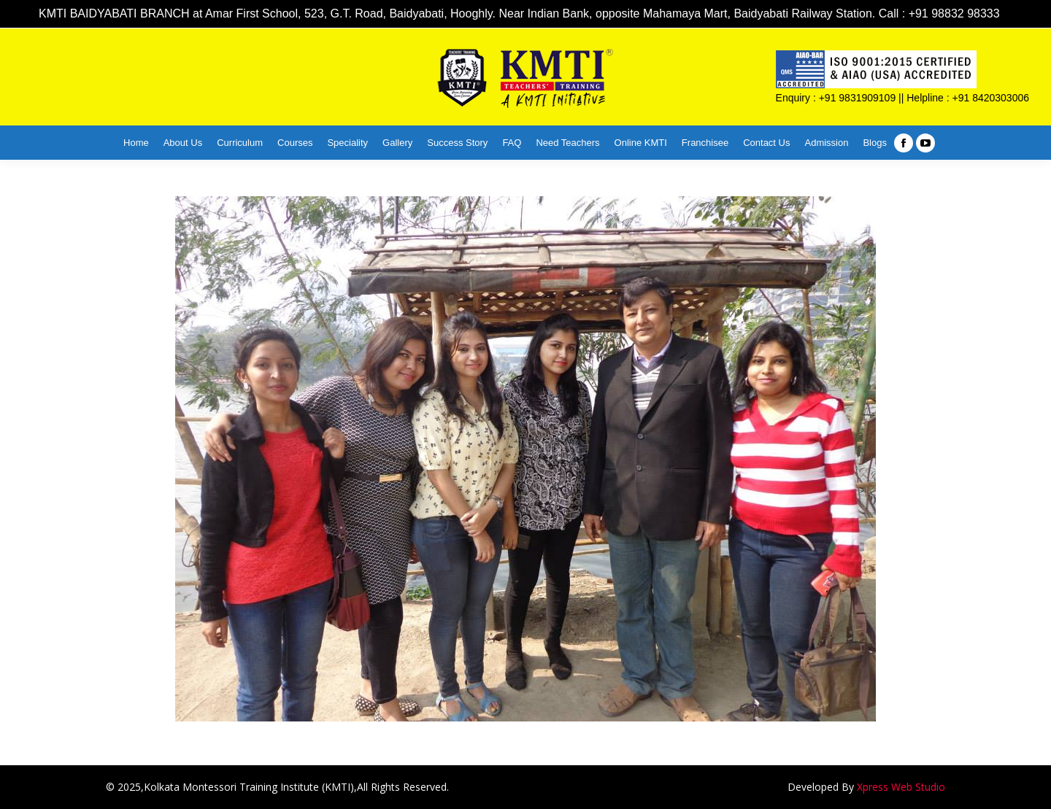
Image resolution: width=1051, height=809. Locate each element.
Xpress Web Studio (901, 787)
